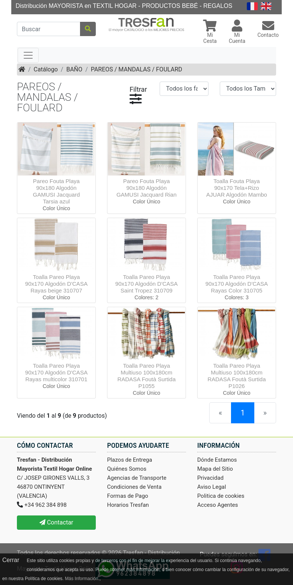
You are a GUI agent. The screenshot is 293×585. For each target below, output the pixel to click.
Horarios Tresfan (128, 505)
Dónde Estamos (217, 459)
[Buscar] (48, 29)
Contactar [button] (56, 522)
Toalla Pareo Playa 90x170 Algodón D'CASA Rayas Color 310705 (236, 284)
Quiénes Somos (126, 468)
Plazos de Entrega (129, 459)
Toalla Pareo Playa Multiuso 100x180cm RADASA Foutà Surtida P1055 (146, 375)
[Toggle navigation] (28, 55)
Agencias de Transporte (136, 477)
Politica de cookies (221, 496)
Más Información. (82, 578)
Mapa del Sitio (215, 468)
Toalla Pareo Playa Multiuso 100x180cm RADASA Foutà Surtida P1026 (236, 375)
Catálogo (46, 69)
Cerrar (10, 560)
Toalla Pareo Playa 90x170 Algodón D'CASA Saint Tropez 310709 (146, 284)
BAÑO (74, 69)
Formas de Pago (127, 496)
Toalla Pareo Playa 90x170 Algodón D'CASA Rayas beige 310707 (56, 284)
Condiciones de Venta (134, 486)
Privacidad (210, 477)
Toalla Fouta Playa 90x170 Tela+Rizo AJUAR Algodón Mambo (236, 188)
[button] (210, 32)
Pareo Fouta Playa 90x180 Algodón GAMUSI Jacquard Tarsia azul (56, 191)
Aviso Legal (211, 486)
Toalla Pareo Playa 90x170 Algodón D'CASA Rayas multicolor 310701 (56, 372)
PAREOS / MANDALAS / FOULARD (136, 69)
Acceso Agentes (217, 505)
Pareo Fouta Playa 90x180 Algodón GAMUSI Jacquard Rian (146, 188)
